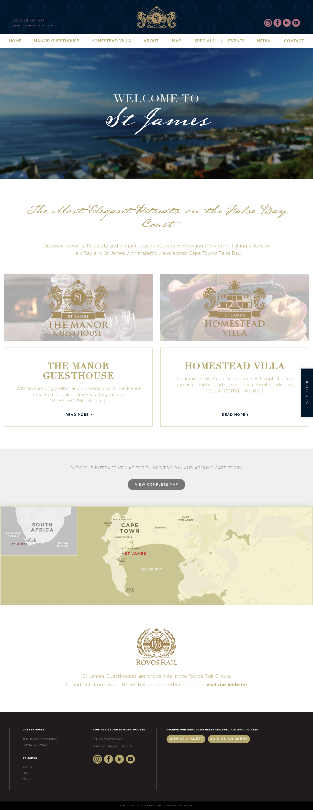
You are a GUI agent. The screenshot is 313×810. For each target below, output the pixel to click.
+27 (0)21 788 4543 (28, 20)
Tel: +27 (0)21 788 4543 (107, 739)
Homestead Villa (111, 41)
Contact (294, 41)
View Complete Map (156, 484)
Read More (77, 415)
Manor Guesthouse (56, 41)
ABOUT (151, 41)
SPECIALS (205, 41)
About (27, 767)
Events (236, 41)
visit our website (226, 684)
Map (176, 41)
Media (263, 41)
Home (15, 41)
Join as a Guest (186, 739)
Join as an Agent (228, 739)
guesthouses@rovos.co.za (33, 25)
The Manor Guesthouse (40, 739)
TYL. (190, 805)
